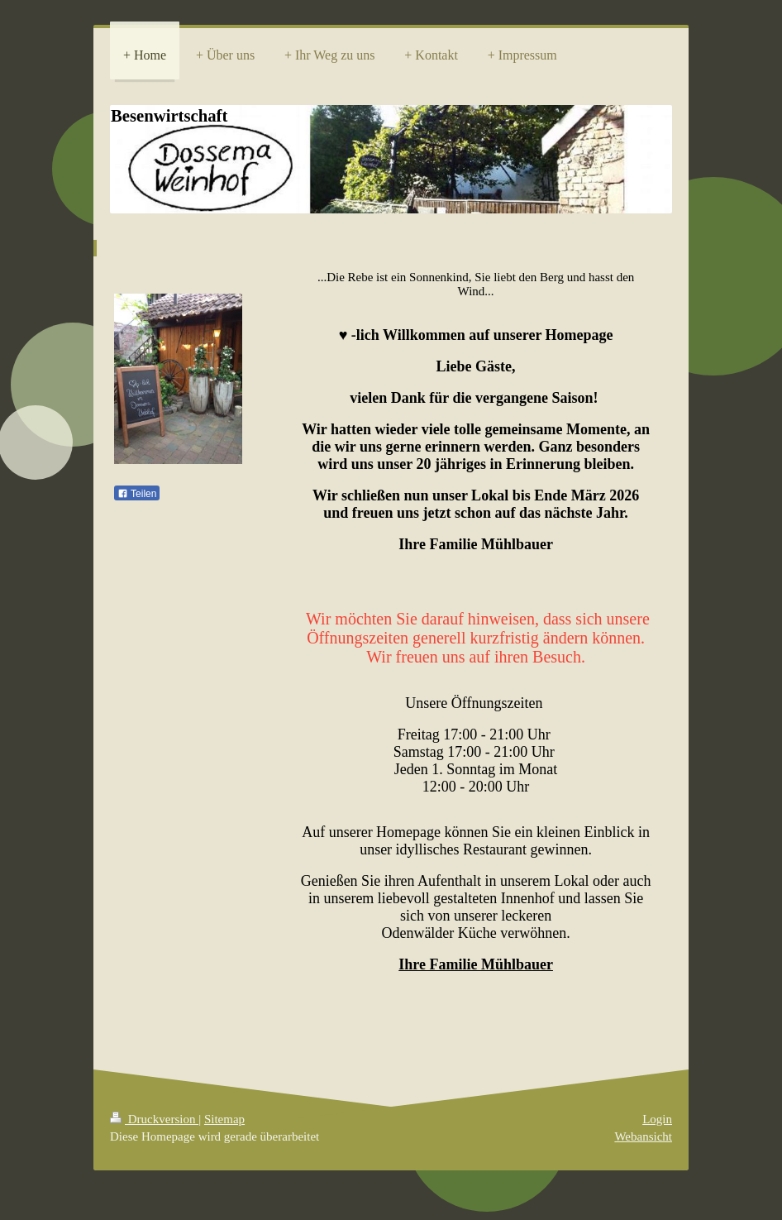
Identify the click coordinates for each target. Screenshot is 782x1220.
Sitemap (224, 1119)
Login (657, 1119)
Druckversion (154, 1119)
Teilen (136, 494)
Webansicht (643, 1136)
